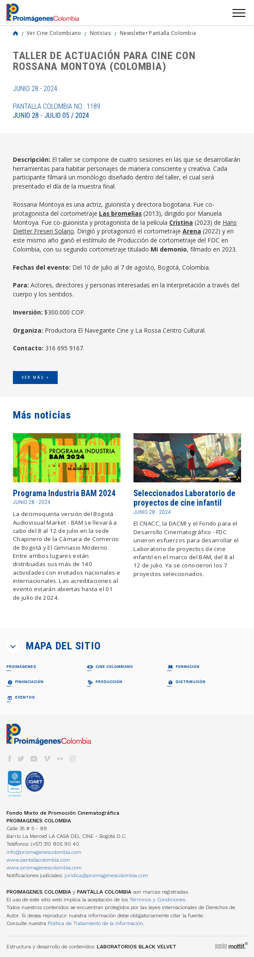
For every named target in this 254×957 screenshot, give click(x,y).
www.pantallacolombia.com (38, 860)
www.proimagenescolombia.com (44, 868)
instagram (72, 759)
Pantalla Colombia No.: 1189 (56, 111)
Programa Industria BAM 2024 (64, 493)
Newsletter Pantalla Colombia (158, 32)
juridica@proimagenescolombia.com (106, 875)
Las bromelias (120, 213)
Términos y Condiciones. (158, 900)
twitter (21, 759)
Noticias (100, 32)
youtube (34, 759)
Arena (192, 231)
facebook (9, 759)
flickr (60, 759)
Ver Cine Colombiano (54, 32)
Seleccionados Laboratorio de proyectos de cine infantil (184, 498)
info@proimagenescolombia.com (43, 852)
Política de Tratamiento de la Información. (96, 923)
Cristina (181, 222)
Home (15, 33)
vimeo (47, 759)
